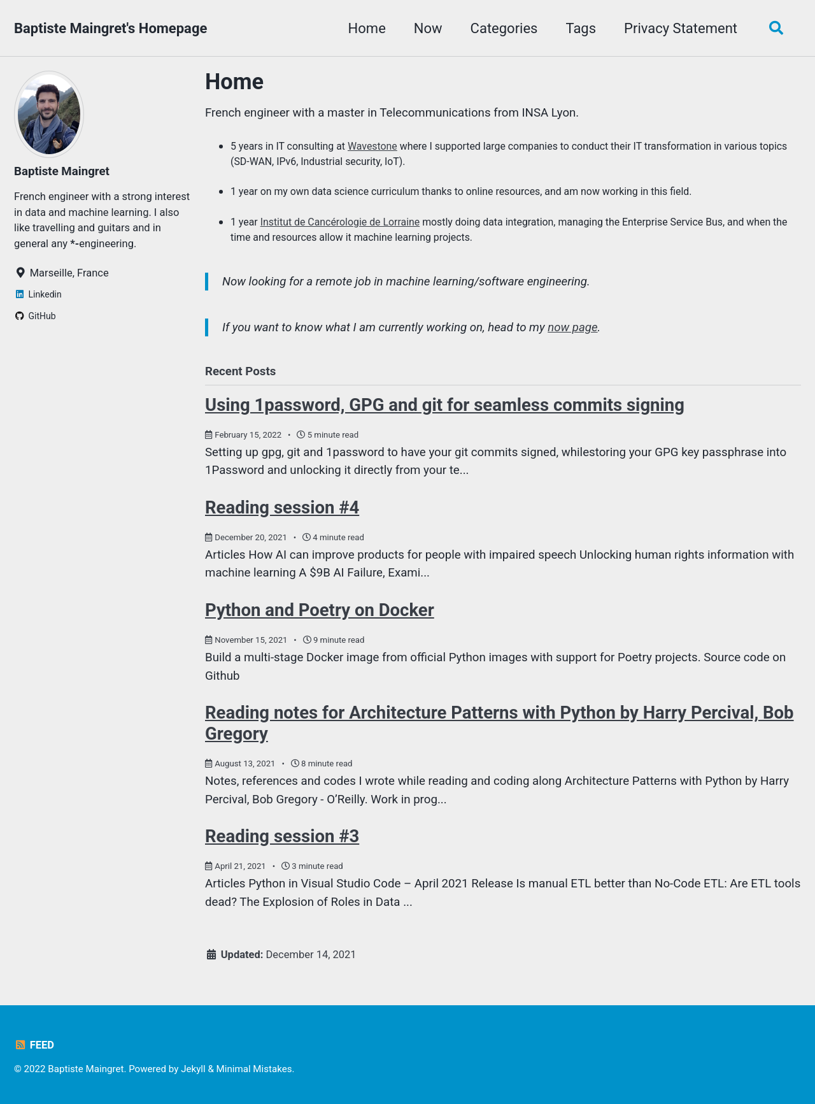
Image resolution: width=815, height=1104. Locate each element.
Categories (504, 28)
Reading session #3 (282, 836)
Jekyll (193, 1069)
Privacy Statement (680, 28)
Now (428, 28)
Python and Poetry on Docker (319, 609)
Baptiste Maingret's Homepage (110, 28)
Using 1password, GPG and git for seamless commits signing (444, 404)
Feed (34, 1045)
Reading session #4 (282, 507)
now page (572, 327)
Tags (580, 28)
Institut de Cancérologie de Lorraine (340, 222)
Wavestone (372, 146)
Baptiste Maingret (62, 171)
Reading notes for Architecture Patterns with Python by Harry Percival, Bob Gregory (499, 723)
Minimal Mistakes (254, 1069)
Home (367, 28)
